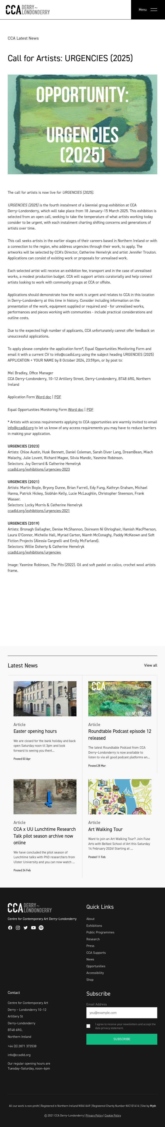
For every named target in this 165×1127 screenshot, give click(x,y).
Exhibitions (94, 925)
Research (93, 939)
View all (150, 665)
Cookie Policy (113, 1115)
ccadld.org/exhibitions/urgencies (34, 552)
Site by (148, 1106)
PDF (57, 397)
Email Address (96, 1004)
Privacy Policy (94, 1115)
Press (90, 946)
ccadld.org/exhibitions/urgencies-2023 (39, 469)
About (90, 919)
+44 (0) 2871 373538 (22, 1046)
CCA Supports (96, 952)
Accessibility (95, 973)
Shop (89, 979)
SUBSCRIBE (121, 1039)
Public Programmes (100, 932)
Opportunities (95, 966)
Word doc (43, 397)
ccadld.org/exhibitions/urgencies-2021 (39, 510)
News (90, 959)
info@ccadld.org (21, 427)
